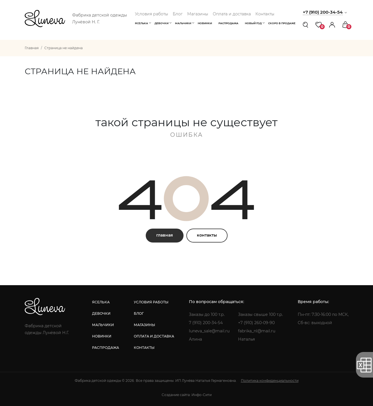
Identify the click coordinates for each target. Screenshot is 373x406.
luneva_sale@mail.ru (209, 331)
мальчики (103, 325)
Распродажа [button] (228, 23)
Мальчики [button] (183, 23)
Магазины (197, 13)
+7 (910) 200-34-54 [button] (323, 12)
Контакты (264, 13)
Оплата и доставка (232, 13)
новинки (101, 336)
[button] (332, 24)
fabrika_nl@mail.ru (256, 331)
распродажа (105, 347)
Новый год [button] (253, 23)
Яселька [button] (141, 23)
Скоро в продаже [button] (281, 23)
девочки (101, 313)
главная (164, 235)
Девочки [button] (161, 23)
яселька (101, 302)
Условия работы (151, 13)
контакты (207, 235)
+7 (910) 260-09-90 (256, 322)
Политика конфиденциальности (270, 380)
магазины (144, 325)
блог (139, 313)
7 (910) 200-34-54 (206, 322)
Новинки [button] (205, 23)
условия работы (151, 302)
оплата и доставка (154, 336)
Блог (178, 13)
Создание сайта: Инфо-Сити (187, 395)
